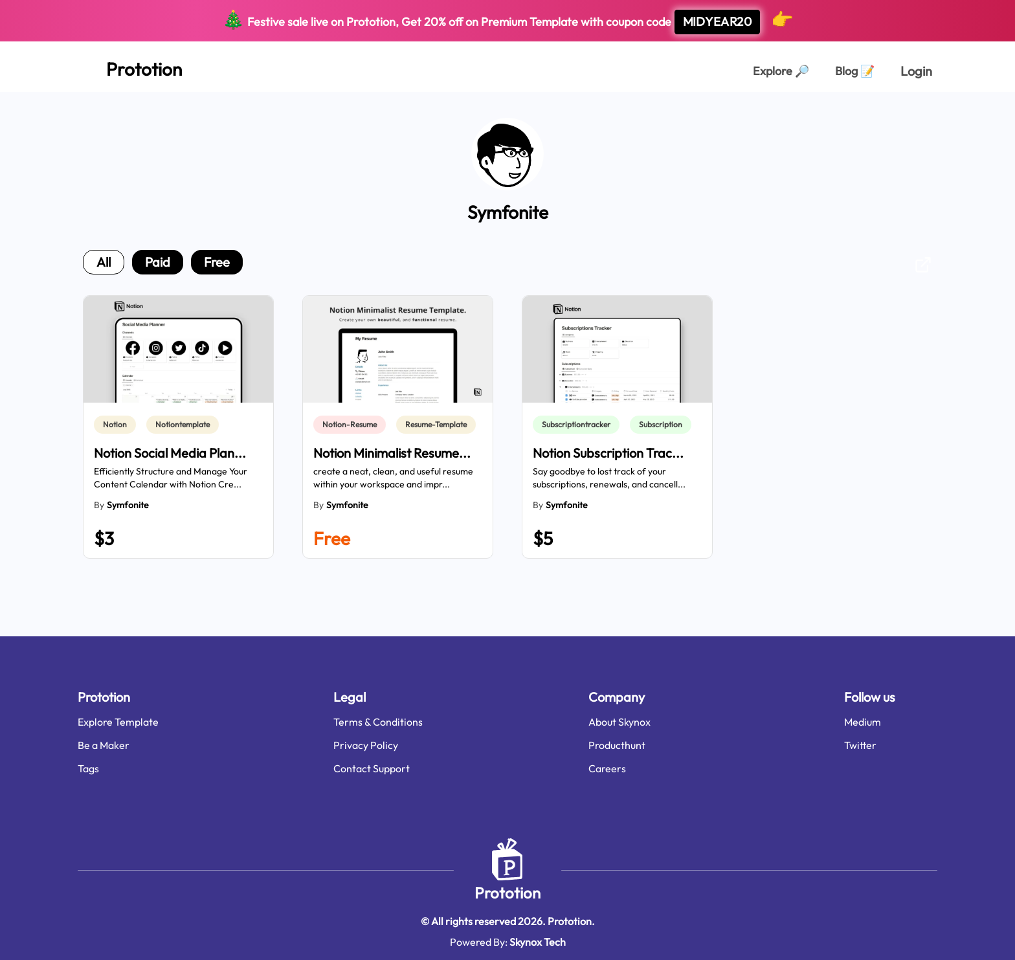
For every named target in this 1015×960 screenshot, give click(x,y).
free (217, 262)
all (103, 262)
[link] (117, 424)
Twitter (860, 745)
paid (157, 262)
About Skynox (619, 721)
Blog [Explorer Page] (855, 70)
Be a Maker (103, 745)
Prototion (507, 892)
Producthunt (616, 745)
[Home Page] (130, 67)
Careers (607, 768)
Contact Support (371, 768)
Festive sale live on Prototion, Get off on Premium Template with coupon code (508, 21)
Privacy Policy (365, 745)
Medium (862, 721)
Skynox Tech (537, 941)
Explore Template (118, 721)
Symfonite (128, 505)
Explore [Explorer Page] (781, 70)
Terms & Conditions (378, 721)
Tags (88, 768)
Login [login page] (916, 71)
